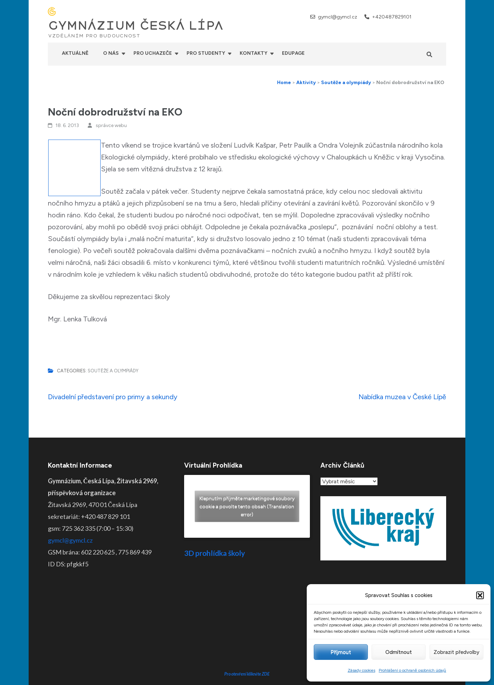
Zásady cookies (361, 670)
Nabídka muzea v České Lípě (402, 397)
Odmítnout (398, 652)
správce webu (111, 125)
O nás (111, 53)
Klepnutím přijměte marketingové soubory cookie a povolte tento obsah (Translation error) (247, 507)
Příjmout (340, 652)
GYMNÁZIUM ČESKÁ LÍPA (135, 25)
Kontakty (253, 53)
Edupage (293, 53)
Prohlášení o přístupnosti (301, 674)
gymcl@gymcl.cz (337, 17)
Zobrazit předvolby (456, 652)
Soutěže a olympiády (113, 370)
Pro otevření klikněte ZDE (247, 621)
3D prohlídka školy (214, 553)
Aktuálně (75, 53)
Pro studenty (206, 53)
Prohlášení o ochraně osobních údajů (412, 670)
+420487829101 (392, 17)
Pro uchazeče (152, 53)
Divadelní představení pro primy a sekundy (112, 397)
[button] (480, 595)
